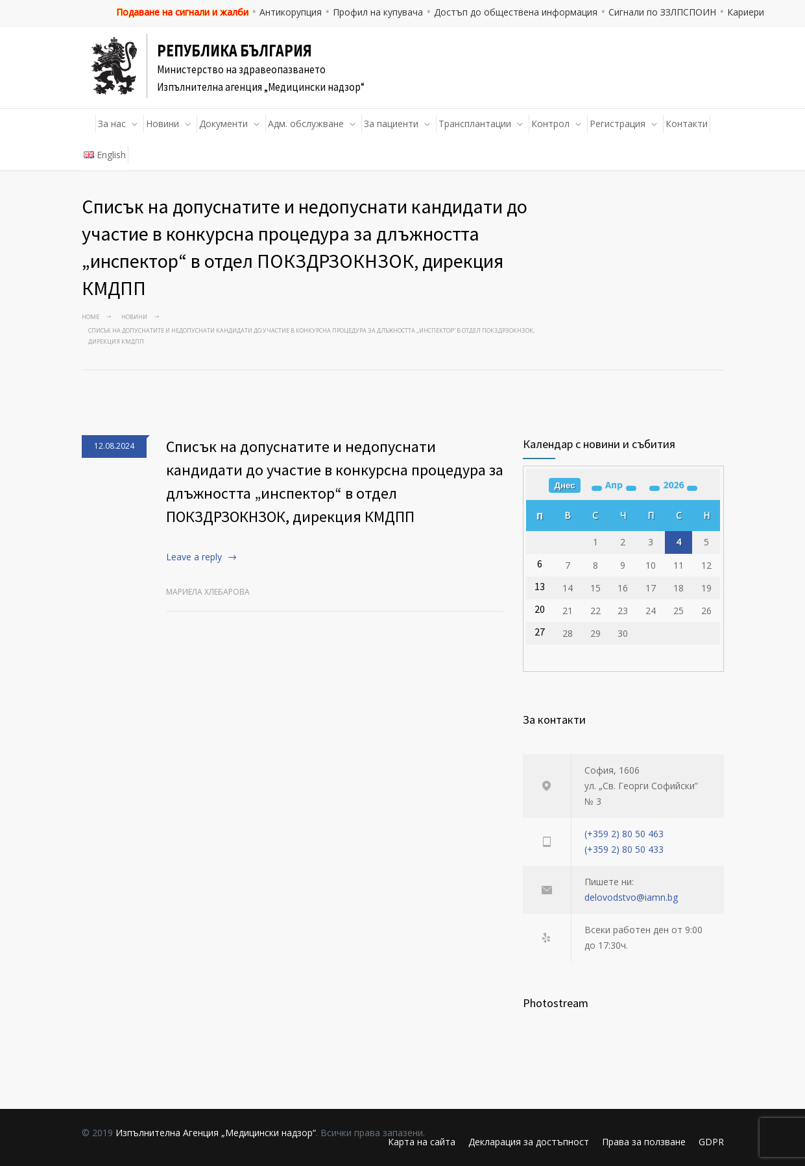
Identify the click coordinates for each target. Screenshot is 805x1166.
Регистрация (617, 123)
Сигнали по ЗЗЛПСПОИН (662, 12)
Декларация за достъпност (528, 1142)
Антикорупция (290, 12)
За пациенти (391, 123)
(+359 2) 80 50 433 (624, 849)
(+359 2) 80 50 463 (624, 833)
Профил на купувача (378, 12)
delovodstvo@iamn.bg (631, 897)
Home (90, 317)
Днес (564, 485)
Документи (223, 123)
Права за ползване (644, 1142)
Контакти (687, 123)
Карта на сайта (421, 1142)
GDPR (711, 1142)
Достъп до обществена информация (515, 12)
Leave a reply (194, 557)
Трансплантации (475, 123)
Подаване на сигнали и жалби (182, 12)
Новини (162, 123)
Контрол (550, 123)
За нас (112, 123)
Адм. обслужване (306, 123)
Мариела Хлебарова (208, 591)
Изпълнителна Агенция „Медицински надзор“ (215, 1132)
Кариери (745, 12)
